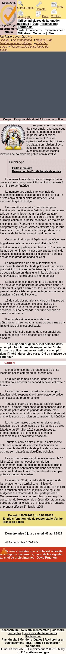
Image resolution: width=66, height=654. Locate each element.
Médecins (39, 33)
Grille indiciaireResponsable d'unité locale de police (36, 170)
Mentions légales (31, 639)
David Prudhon (47, 557)
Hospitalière (49, 23)
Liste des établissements (40, 633)
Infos (57, 6)
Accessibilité (10, 630)
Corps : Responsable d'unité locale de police (33, 119)
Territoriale (25, 27)
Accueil (4, 39)
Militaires (24, 33)
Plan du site (9, 639)
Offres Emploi (25, 6)
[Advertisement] (33, 85)
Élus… (52, 33)
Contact (56, 15)
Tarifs (37, 642)
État (35, 23)
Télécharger (52, 642)
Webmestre (33, 645)
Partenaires (33, 636)
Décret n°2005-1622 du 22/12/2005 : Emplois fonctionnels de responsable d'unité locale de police (33, 518)
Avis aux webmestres (35, 630)
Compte (41, 8)
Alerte (24, 16)
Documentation (22, 39)
